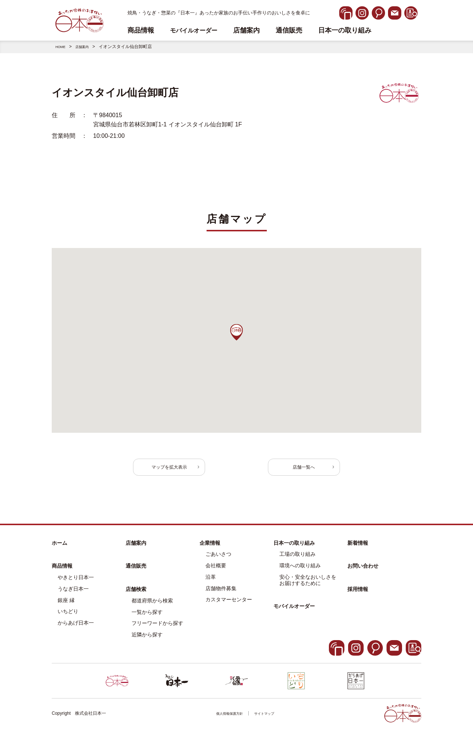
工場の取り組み (297, 559)
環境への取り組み (300, 571)
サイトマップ (268, 718)
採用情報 (357, 595)
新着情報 (357, 548)
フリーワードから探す (157, 629)
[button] (236, 332)
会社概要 (215, 571)
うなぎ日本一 (73, 594)
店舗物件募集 (220, 594)
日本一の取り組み (344, 30)
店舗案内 (246, 30)
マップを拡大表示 (181, 469)
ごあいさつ (218, 559)
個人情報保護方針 (226, 718)
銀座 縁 (66, 606)
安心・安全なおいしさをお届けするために (307, 585)
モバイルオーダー (294, 612)
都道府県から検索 (152, 606)
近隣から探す (147, 640)
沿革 (210, 582)
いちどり (68, 617)
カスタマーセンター (228, 605)
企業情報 (210, 548)
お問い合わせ (362, 571)
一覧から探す (147, 618)
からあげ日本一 (76, 628)
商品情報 (62, 571)
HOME (62, 46)
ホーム (59, 548)
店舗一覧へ (292, 469)
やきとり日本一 (76, 583)
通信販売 (289, 30)
